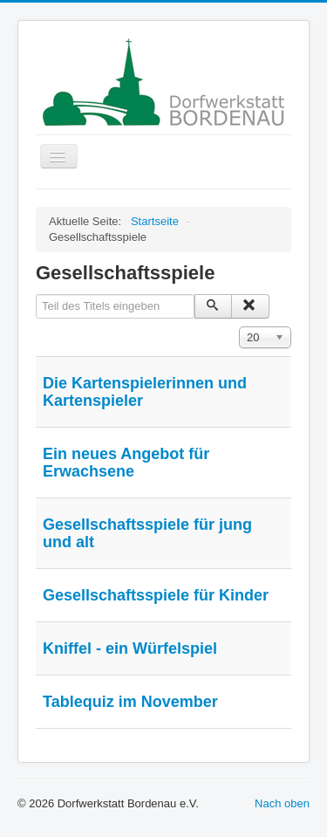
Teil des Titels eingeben (36, 294)
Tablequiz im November (130, 701)
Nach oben (282, 803)
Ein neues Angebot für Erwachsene (126, 462)
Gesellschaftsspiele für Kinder (156, 595)
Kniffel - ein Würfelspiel (130, 648)
